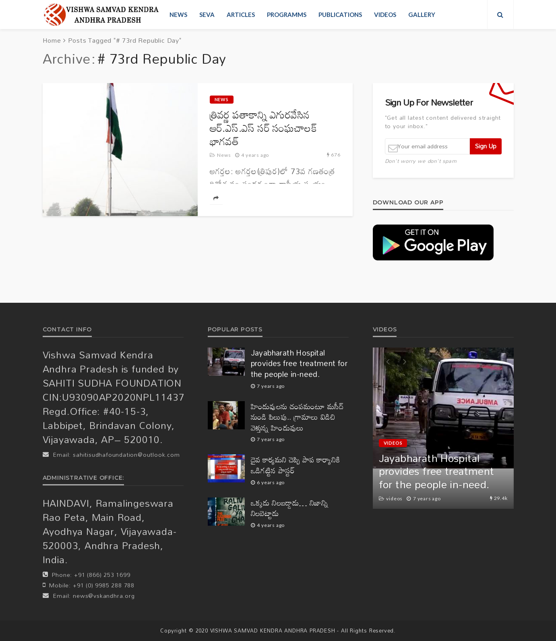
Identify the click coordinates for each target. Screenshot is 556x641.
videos (385, 14)
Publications (340, 14)
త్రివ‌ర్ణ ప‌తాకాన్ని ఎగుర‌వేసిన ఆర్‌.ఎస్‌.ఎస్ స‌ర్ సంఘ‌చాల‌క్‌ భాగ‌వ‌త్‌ (263, 128)
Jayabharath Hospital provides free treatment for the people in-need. (299, 364)
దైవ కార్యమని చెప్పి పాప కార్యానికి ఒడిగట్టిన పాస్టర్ (295, 465)
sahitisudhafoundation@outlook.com (126, 454)
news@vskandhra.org (103, 595)
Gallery (421, 14)
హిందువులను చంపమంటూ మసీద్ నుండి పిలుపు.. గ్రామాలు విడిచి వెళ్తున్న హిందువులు (297, 417)
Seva (207, 14)
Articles (241, 14)
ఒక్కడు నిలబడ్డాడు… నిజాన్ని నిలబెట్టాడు (290, 508)
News (178, 14)
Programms (286, 14)
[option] (443, 428)
